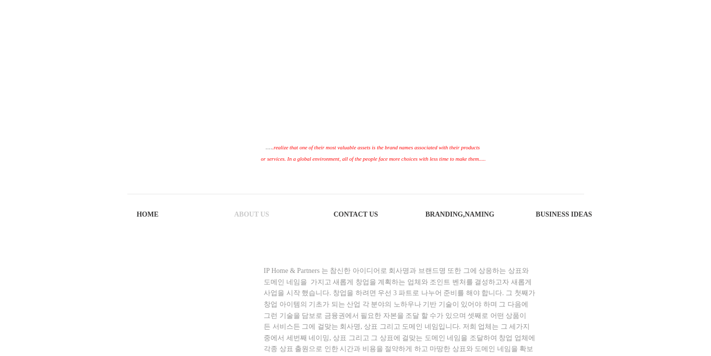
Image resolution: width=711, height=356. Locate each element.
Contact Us (355, 214)
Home (147, 214)
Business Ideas (564, 214)
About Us (251, 214)
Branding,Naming (459, 214)
